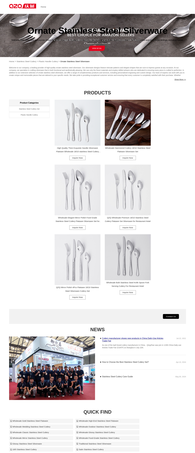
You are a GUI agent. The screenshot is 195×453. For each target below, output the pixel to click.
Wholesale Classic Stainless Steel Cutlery (90, 351)
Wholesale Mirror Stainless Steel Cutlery (29, 357)
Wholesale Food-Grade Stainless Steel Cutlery (92, 357)
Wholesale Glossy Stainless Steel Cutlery (149, 351)
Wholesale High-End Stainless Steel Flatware (91, 346)
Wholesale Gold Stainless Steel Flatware (29, 346)
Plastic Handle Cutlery (49, 61)
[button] (49, 321)
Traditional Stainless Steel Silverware (28, 363)
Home (48, 7)
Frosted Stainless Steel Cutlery (25, 369)
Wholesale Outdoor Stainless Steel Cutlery (30, 351)
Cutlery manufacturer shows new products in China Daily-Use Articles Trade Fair (133, 264)
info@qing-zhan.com (126, 446)
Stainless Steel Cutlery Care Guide (117, 301)
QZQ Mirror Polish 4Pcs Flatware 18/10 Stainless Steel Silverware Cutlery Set (120, 213)
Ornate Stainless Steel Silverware (77, 61)
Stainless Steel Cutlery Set (29, 109)
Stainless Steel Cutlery (27, 61)
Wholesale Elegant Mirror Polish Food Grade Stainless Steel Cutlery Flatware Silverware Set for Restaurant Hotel (166, 149)
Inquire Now (74, 152)
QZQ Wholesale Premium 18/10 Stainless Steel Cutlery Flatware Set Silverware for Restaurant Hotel (74, 213)
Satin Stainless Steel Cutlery (144, 363)
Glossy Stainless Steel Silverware (146, 357)
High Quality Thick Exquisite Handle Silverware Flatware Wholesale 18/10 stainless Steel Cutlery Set (74, 144)
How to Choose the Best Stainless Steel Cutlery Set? (126, 287)
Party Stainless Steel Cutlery (84, 369)
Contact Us (171, 241)
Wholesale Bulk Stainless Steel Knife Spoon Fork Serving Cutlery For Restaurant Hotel (165, 209)
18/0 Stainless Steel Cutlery (83, 363)
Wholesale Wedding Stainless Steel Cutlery (150, 346)
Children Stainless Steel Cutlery (145, 369)
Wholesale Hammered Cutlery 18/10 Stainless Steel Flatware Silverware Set (120, 144)
